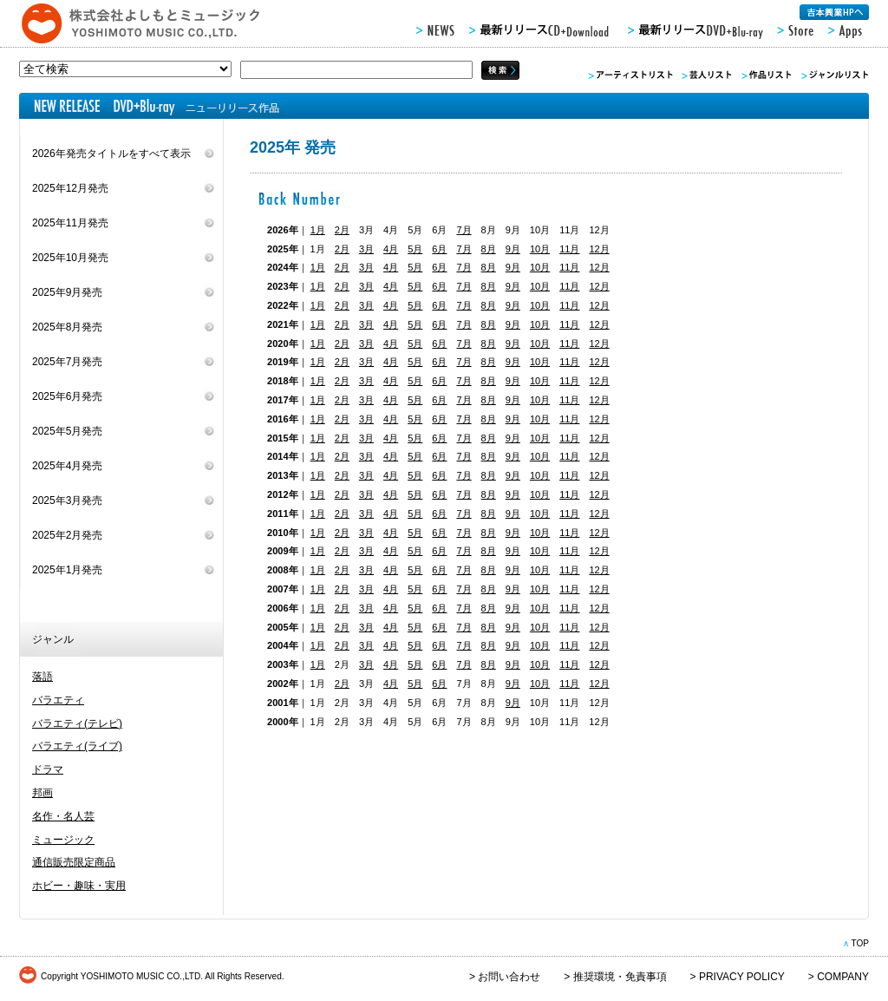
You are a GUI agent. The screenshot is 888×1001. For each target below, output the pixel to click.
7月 (463, 230)
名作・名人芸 (63, 816)
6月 (439, 249)
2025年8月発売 (67, 327)
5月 (415, 249)
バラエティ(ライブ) (77, 746)
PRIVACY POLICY (742, 977)
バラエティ (58, 700)
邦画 (42, 793)
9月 (513, 249)
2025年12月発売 (70, 188)
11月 (569, 249)
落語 (42, 677)
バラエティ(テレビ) (77, 723)
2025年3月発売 (67, 500)
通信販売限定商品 (73, 862)
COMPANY (843, 977)
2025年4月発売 (67, 466)
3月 (366, 249)
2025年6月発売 (67, 396)
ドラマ (47, 769)
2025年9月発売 (67, 292)
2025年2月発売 (67, 535)
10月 (540, 249)
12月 (599, 249)
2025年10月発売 (70, 258)
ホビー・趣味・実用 (79, 886)
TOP (860, 943)
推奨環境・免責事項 (620, 977)
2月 (342, 230)
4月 (390, 249)
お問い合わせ (509, 977)
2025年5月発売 (67, 431)
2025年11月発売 (70, 223)
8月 (488, 249)
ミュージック (63, 840)
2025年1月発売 (67, 570)
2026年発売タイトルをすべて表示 (111, 153)
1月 (317, 230)
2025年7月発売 (67, 362)
